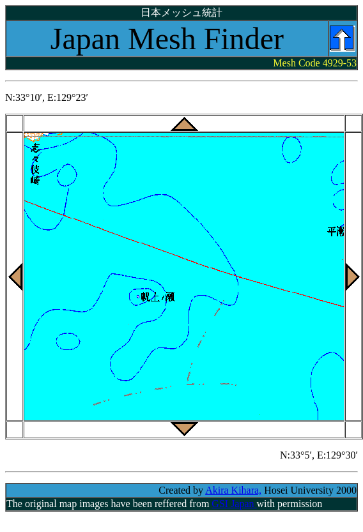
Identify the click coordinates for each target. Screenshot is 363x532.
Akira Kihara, (233, 490)
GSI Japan (234, 503)
